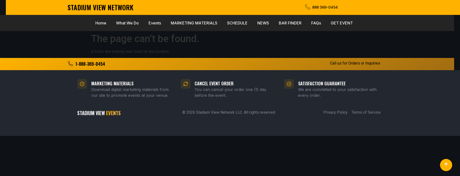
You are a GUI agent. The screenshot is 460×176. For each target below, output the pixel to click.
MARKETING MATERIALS (147, 23)
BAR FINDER (243, 23)
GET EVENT (295, 23)
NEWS (216, 23)
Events (108, 23)
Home (54, 23)
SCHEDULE (190, 23)
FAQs (269, 23)
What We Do (80, 23)
